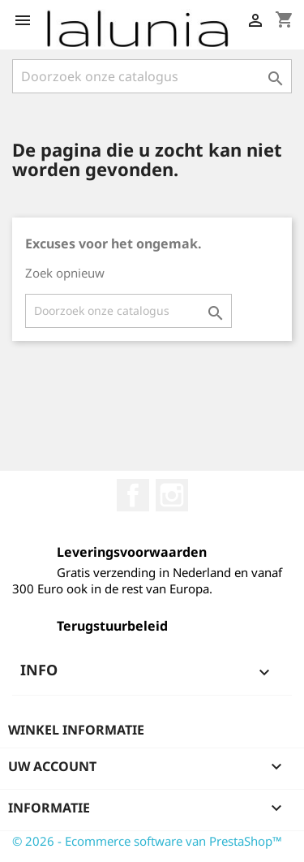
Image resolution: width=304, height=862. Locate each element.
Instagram (172, 495)
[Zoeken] (152, 76)
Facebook (133, 495)
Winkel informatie (76, 730)
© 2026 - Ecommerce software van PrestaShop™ (147, 841)
